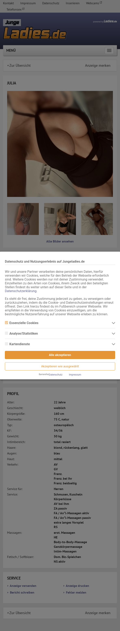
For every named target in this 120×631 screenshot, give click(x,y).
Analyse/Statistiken (21, 333)
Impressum (75, 374)
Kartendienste (17, 344)
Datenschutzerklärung (21, 291)
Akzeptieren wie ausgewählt (60, 366)
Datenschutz (56, 374)
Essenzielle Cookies (21, 323)
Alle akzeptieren (60, 355)
